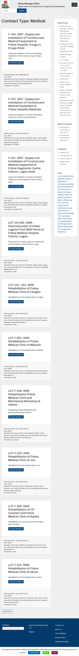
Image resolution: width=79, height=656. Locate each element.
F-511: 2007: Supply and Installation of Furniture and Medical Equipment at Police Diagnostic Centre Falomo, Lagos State (26, 164)
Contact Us (59, 625)
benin (72, 176)
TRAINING (64, 79)
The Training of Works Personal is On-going (65, 218)
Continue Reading (16, 63)
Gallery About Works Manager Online (65, 84)
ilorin (71, 187)
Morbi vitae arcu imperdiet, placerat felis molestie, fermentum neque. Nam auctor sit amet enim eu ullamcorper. (66, 33)
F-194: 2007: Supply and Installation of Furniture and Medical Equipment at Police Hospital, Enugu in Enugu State (26, 41)
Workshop (62, 232)
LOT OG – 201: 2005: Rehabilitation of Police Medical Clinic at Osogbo (24, 288)
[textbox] (13, 628)
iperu (60, 192)
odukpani (61, 195)
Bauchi (66, 176)
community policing (65, 184)
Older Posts (7, 611)
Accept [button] (46, 652)
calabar (68, 179)
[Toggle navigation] (74, 5)
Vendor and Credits (62, 642)
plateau (61, 205)
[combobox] (13, 628)
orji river (65, 203)
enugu (66, 187)
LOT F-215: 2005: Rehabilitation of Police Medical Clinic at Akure (23, 568)
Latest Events (65, 159)
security (65, 211)
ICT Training (64, 60)
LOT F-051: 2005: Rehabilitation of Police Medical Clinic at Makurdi (24, 341)
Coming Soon (64, 155)
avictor (60, 176)
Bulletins (63, 152)
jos (63, 192)
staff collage (68, 213)
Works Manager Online (28, 3)
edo (61, 187)
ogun (68, 195)
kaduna (68, 192)
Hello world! (64, 132)
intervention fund (65, 189)
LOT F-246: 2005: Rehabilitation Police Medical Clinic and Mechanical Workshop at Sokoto (24, 397)
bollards (61, 179)
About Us (58, 629)
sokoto (60, 213)
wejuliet (69, 224)
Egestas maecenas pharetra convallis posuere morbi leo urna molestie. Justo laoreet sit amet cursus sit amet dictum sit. (67, 108)
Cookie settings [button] (34, 652)
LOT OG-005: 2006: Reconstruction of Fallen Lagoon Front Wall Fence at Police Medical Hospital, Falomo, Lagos (26, 229)
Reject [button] (54, 652)
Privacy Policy (60, 637)
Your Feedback (60, 633)
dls (59, 187)
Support (32, 632)
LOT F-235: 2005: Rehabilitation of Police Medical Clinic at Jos (23, 457)
